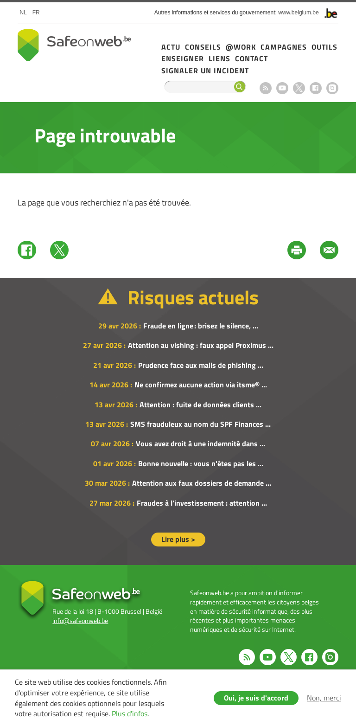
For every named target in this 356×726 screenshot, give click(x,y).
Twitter (59, 250)
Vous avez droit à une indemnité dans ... (200, 443)
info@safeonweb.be (80, 620)
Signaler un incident (205, 70)
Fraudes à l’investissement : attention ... (202, 503)
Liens (219, 58)
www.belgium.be (298, 12)
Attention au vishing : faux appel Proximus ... (200, 345)
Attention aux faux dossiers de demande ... (201, 483)
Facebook (316, 88)
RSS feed (266, 88)
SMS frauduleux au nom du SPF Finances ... (200, 424)
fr (36, 12)
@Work (241, 47)
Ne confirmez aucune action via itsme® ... (200, 384)
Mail (329, 250)
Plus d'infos (129, 713)
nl (22, 12)
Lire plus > (178, 539)
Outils (324, 47)
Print (296, 250)
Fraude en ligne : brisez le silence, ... (200, 326)
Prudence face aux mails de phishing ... (200, 365)
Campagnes (284, 47)
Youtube (282, 88)
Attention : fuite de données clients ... (200, 404)
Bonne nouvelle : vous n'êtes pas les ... (200, 463)
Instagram (332, 88)
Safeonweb (74, 45)
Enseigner (182, 58)
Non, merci (324, 697)
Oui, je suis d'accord (256, 697)
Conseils (203, 47)
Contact (251, 58)
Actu (170, 47)
